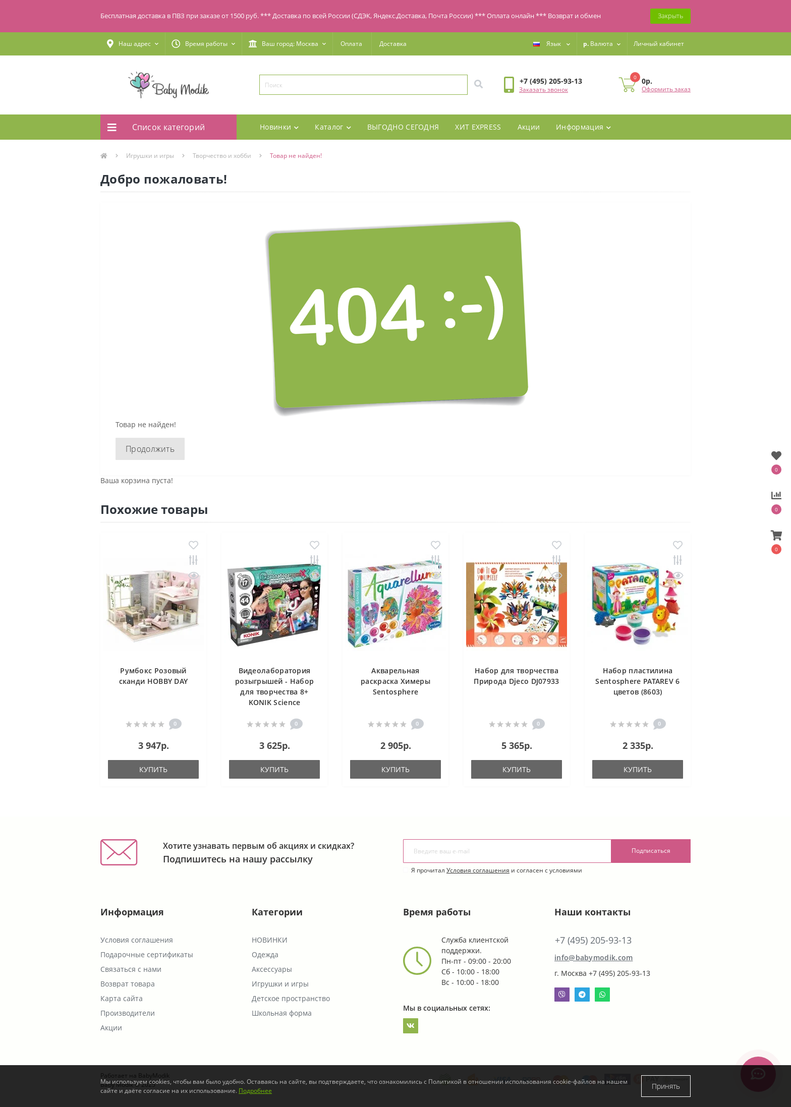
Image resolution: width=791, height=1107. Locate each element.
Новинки (279, 127)
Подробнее (255, 1090)
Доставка (393, 43)
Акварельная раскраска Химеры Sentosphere (395, 681)
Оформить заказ (666, 89)
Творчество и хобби (222, 155)
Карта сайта (121, 998)
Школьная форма (282, 1013)
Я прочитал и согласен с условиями (496, 870)
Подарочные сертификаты (146, 954)
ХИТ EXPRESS (478, 127)
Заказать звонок (543, 89)
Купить (153, 769)
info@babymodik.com (593, 957)
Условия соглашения (478, 870)
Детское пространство (291, 998)
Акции (529, 127)
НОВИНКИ (270, 940)
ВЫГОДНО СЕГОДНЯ (403, 127)
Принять (666, 1086)
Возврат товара (127, 983)
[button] (132, 43)
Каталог (333, 127)
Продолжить (150, 448)
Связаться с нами (130, 969)
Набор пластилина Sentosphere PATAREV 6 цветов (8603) (637, 681)
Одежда (265, 954)
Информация (583, 127)
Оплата (351, 43)
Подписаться (651, 850)
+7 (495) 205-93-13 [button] (593, 940)
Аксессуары (272, 969)
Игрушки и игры (150, 155)
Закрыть (670, 15)
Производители (127, 1013)
